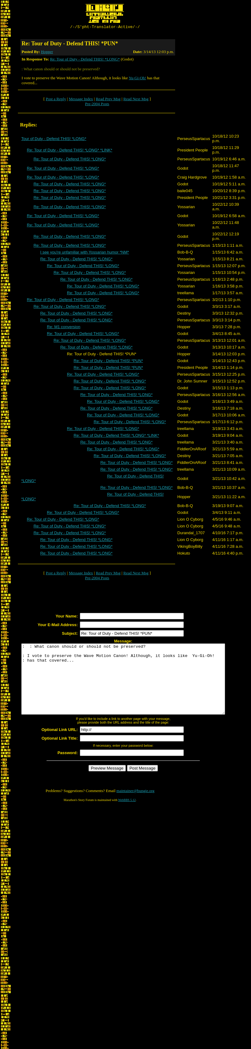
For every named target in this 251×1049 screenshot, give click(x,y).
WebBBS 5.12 (127, 814)
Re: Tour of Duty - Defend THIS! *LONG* (85, 60)
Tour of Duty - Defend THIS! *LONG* (53, 139)
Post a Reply (56, 99)
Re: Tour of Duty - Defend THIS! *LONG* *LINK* (69, 151)
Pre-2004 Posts (97, 104)
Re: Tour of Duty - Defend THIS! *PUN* (108, 361)
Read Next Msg (136, 99)
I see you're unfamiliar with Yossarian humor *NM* (84, 253)
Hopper (47, 52)
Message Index (81, 99)
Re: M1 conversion (63, 327)
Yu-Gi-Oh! (137, 78)
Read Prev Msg (108, 99)
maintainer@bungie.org (135, 805)
